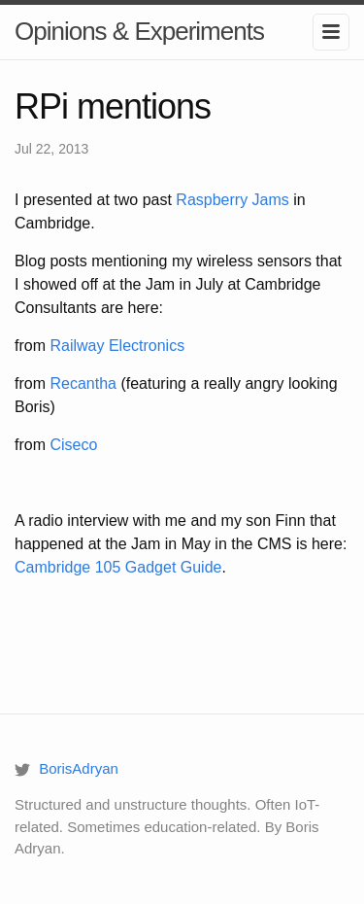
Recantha (83, 383)
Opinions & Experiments (139, 31)
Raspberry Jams (232, 199)
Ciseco (73, 444)
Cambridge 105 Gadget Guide (118, 567)
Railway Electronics (117, 345)
